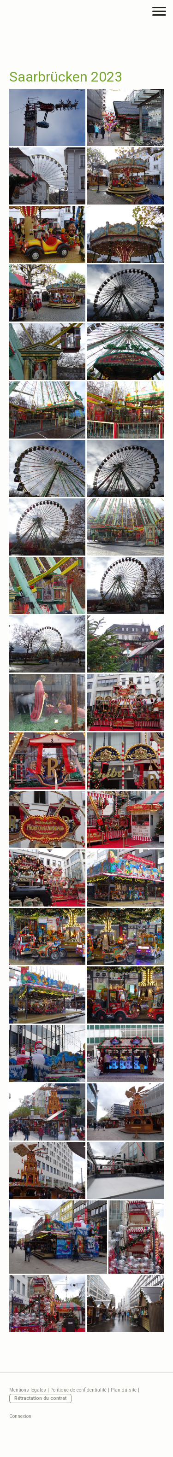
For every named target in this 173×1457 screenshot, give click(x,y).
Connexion (20, 1416)
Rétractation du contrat (40, 1398)
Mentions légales (27, 1390)
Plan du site (124, 1390)
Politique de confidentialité (78, 1390)
